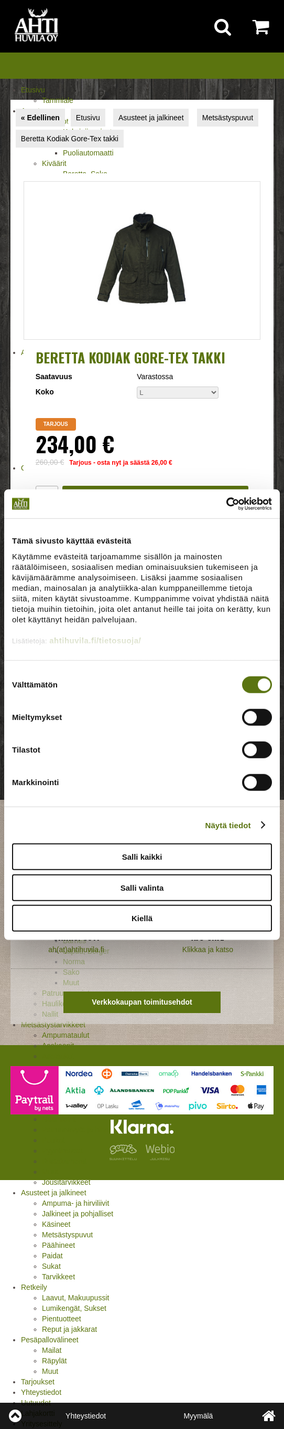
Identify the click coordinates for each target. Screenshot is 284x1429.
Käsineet (56, 1224)
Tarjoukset (37, 1382)
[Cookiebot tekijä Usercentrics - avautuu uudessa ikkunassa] (226, 503)
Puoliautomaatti (88, 153)
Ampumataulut (65, 1035)
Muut (50, 1171)
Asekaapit (58, 1045)
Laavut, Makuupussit (75, 1298)
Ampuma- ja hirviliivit (75, 1203)
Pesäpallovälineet (50, 1340)
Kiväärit (54, 163)
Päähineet (58, 1245)
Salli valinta (142, 887)
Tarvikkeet (58, 1276)
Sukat (51, 1266)
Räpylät (54, 1361)
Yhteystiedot (41, 1392)
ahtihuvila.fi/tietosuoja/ (95, 639)
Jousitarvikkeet (66, 1182)
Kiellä (142, 918)
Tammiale (57, 100)
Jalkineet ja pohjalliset (77, 1213)
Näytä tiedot (228, 824)
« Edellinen (40, 117)
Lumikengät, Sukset (74, 1308)
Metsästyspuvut (67, 1234)
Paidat (52, 1255)
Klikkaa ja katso (207, 949)
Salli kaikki (142, 856)
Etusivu (33, 90)
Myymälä (198, 1416)
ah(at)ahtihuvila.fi (76, 949)
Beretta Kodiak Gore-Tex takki (69, 138)
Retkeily (34, 1287)
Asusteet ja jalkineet (53, 1192)
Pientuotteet (61, 1319)
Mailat (51, 1350)
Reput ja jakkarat (69, 1329)
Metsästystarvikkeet (53, 1024)
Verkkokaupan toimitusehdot (142, 1002)
